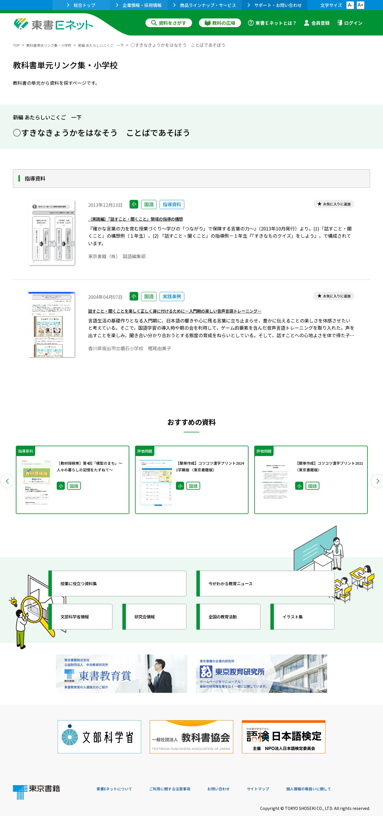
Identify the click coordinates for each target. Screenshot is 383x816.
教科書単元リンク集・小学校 (57, 45)
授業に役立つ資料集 (86, 583)
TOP (17, 45)
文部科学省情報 (81, 616)
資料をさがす (168, 22)
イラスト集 (298, 616)
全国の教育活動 (229, 616)
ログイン (350, 22)
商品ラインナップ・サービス (204, 5)
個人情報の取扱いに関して (342, 776)
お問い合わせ (239, 776)
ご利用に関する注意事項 (183, 776)
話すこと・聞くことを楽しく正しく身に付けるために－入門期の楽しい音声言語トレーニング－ (199, 312)
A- (350, 5)
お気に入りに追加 (331, 205)
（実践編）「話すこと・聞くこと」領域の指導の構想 (149, 220)
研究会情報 (150, 616)
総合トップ (81, 5)
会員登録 (317, 22)
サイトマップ (284, 776)
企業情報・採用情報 (139, 5)
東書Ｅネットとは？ (272, 22)
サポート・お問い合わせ (275, 5)
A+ (360, 5)
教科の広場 (220, 22)
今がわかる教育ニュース (239, 583)
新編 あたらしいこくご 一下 (119, 45)
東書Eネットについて (118, 776)
